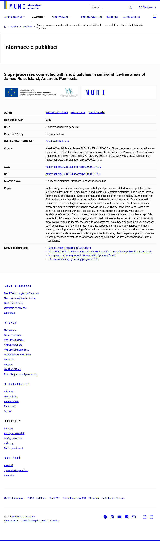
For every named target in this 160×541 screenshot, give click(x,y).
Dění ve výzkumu (12, 335)
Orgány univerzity (13, 438)
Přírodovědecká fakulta (57, 141)
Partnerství (9, 406)
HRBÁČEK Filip (97, 112)
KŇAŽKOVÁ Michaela (57, 112)
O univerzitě (16, 384)
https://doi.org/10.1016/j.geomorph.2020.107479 (73, 166)
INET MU (41, 498)
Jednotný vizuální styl (113, 498)
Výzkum (10, 322)
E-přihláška (9, 312)
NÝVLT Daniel (78, 112)
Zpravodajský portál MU (16, 470)
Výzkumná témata (13, 345)
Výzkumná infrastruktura (16, 350)
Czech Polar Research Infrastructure (70, 247)
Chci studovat (17, 286)
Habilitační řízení (12, 369)
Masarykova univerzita (23, 516)
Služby (7, 411)
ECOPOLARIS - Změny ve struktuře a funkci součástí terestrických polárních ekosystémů (100, 251)
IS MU (30, 498)
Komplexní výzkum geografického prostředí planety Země (82, 255)
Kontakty (8, 428)
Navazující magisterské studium (20, 298)
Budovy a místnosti (13, 448)
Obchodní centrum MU (74, 498)
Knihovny (8, 443)
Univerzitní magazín (14, 498)
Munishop (94, 498)
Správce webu (11, 520)
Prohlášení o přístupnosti (34, 520)
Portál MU (54, 498)
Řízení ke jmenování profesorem (20, 374)
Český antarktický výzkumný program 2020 (73, 259)
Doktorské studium (13, 303)
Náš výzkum (10, 330)
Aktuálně (12, 458)
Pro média (9, 475)
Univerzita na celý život (15, 308)
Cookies (54, 520)
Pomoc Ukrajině (91, 16)
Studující (112, 16)
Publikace (9, 359)
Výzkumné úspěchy (14, 340)
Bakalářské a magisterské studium (21, 293)
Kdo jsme (8, 391)
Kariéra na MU (11, 401)
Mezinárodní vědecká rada (17, 354)
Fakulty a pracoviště (14, 433)
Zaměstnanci (131, 16)
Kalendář (8, 465)
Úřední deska (11, 396)
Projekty (8, 364)
